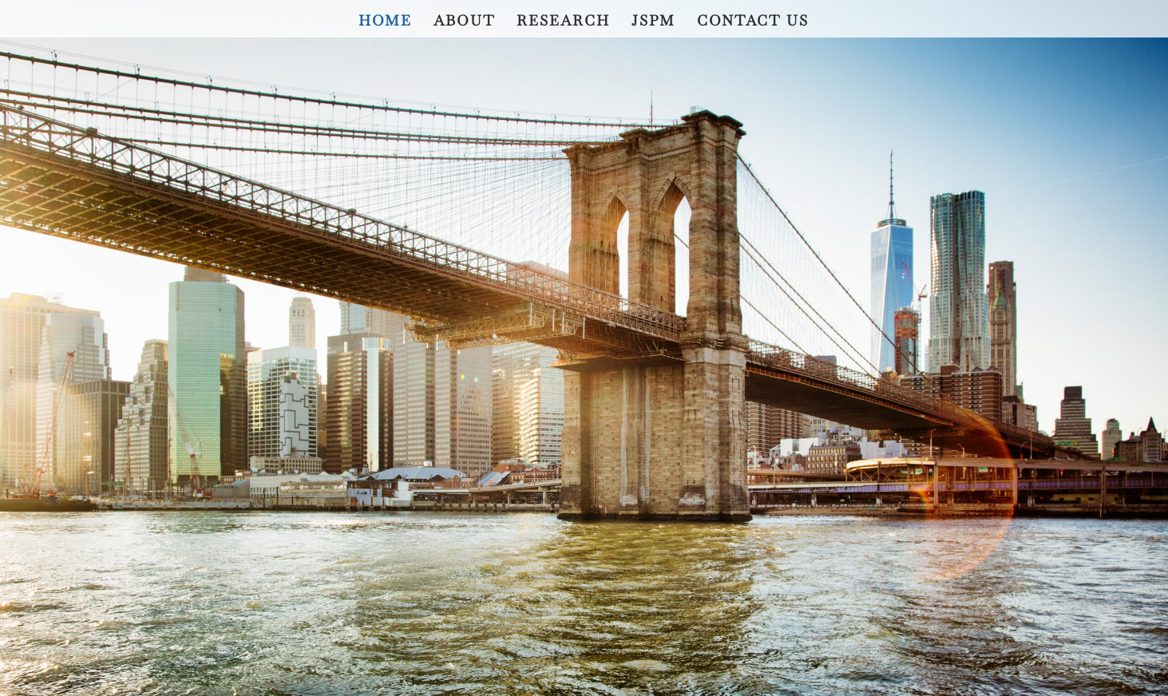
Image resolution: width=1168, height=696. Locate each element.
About (464, 22)
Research (563, 22)
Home (385, 22)
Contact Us (753, 22)
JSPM (653, 22)
